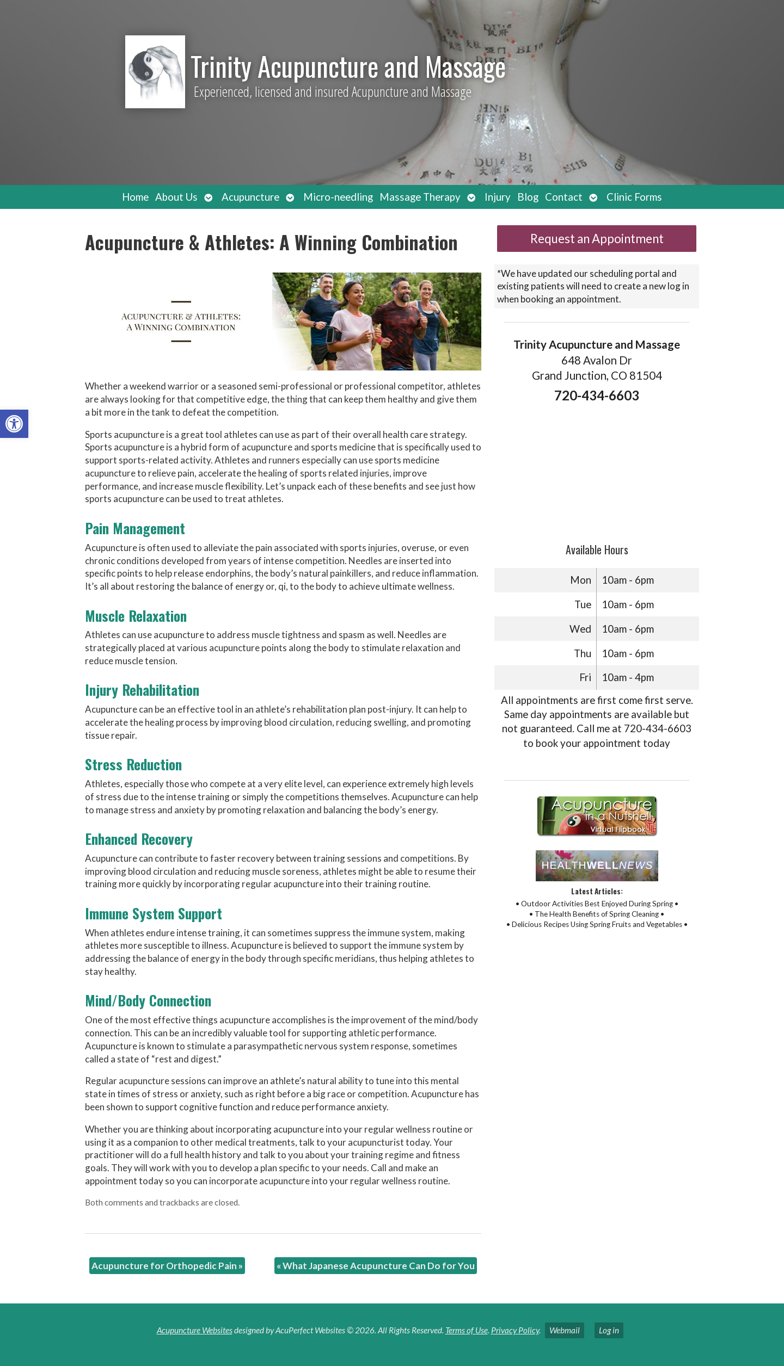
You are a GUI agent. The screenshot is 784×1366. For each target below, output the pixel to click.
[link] (14, 424)
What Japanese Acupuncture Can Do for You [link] (376, 1265)
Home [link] (135, 197)
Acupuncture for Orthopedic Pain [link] (167, 1265)
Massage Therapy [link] (420, 197)
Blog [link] (527, 197)
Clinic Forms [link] (634, 197)
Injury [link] (498, 197)
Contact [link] (564, 197)
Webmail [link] (564, 1330)
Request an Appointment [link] (597, 238)
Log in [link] (609, 1330)
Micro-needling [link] (338, 197)
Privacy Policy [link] (515, 1330)
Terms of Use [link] (466, 1330)
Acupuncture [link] (250, 197)
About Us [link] (176, 197)
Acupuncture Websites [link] (194, 1330)
